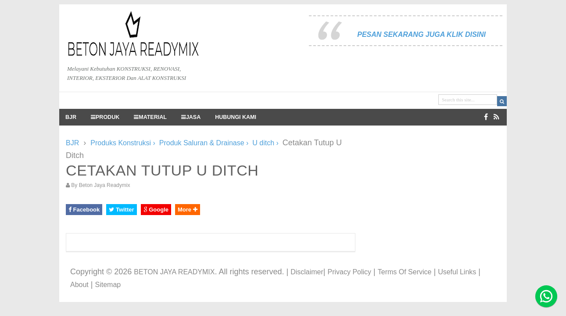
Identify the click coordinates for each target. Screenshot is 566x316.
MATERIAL (150, 117)
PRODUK (105, 117)
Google (155, 209)
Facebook (84, 209)
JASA (191, 117)
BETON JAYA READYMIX (174, 272)
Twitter (121, 209)
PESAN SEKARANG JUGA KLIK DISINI (421, 34)
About (79, 284)
